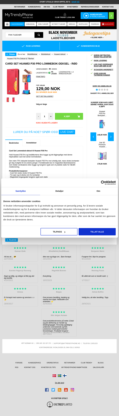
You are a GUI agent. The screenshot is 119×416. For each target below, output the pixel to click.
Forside (18, 363)
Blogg (101, 363)
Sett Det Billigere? (44, 96)
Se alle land (59, 383)
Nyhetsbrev (72, 7)
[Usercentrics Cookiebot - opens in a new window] (103, 182)
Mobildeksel (30, 24)
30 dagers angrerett (101, 70)
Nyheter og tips (48, 367)
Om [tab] (98, 191)
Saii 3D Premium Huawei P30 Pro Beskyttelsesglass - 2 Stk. (102, 145)
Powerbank (95, 24)
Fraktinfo (40, 76)
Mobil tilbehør (43, 24)
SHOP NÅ (75, 2)
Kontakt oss (107, 7)
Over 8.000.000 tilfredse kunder (100, 74)
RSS (16, 367)
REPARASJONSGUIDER (90, 7)
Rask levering (98, 61)
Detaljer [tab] (60, 191)
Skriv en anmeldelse (102, 86)
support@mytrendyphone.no (66, 343)
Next (111, 136)
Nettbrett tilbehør (58, 24)
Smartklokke (83, 24)
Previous (93, 136)
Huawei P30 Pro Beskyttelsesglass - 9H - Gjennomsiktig (102, 113)
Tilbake (12, 54)
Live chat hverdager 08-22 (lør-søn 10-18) (101, 65)
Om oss (47, 7)
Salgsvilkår (98, 367)
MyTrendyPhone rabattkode (74, 367)
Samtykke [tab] (21, 191)
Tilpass (59, 231)
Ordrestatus (53, 363)
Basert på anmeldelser (101, 93)
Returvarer (19, 7)
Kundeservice (34, 7)
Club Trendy (58, 7)
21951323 (94, 343)
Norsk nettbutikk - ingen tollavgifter (100, 56)
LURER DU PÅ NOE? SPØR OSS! (44, 132)
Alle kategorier (17, 24)
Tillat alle (97, 231)
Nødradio (72, 24)
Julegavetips (109, 24)
